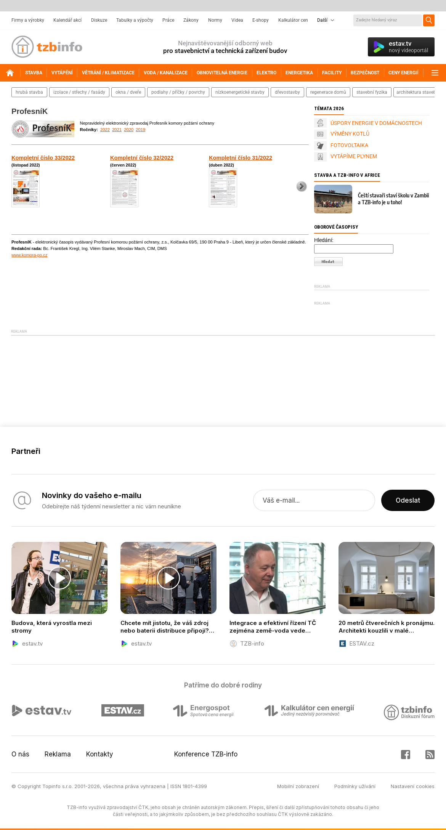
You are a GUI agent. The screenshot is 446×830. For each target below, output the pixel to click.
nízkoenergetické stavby (240, 92)
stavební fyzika (371, 92)
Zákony (191, 20)
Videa (237, 20)
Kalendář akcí (67, 20)
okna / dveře (128, 92)
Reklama (58, 754)
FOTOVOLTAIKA (349, 145)
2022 (105, 129)
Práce (168, 20)
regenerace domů (328, 92)
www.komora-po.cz (29, 255)
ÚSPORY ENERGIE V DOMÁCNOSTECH (376, 123)
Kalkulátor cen (293, 20)
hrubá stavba (29, 92)
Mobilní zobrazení (298, 786)
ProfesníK (29, 111)
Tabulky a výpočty (134, 20)
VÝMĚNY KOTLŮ (349, 134)
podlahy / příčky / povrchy (178, 92)
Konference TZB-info (205, 754)
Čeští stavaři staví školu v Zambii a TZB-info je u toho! (393, 198)
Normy (215, 20)
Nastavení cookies (413, 786)
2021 (117, 129)
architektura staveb (416, 92)
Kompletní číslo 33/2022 (43, 158)
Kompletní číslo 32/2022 (141, 158)
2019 (140, 129)
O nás (20, 754)
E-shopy (260, 20)
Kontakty (99, 754)
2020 (128, 129)
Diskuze (99, 20)
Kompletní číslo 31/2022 (240, 158)
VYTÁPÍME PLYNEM (353, 156)
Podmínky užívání (354, 786)
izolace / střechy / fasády (79, 92)
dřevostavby (287, 92)
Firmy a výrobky (27, 20)
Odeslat (408, 500)
